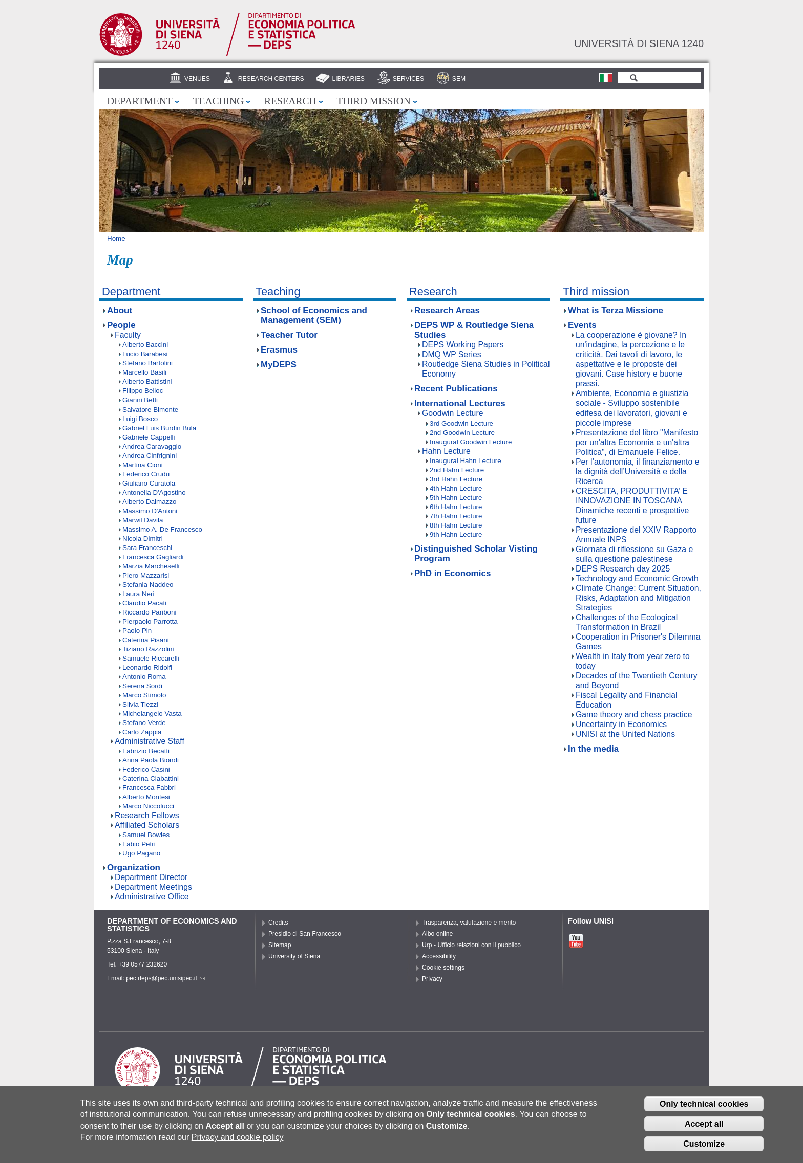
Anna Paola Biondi (150, 760)
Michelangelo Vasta (152, 713)
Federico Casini (146, 769)
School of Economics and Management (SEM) (314, 315)
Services (408, 78)
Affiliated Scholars (147, 825)
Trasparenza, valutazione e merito (469, 922)
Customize (704, 1147)
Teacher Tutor (289, 335)
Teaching (218, 101)
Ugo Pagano (141, 853)
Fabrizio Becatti (146, 751)
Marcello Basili (144, 372)
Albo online (437, 933)
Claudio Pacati (144, 603)
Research (290, 101)
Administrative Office (152, 896)
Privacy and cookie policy (238, 1140)
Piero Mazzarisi (145, 575)
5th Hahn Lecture (456, 497)
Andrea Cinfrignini (149, 455)
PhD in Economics (452, 573)
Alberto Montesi (146, 797)
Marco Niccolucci (148, 806)
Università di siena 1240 (639, 43)
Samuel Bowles (146, 835)
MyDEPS (279, 364)
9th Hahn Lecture (456, 534)
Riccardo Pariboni (149, 612)
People (121, 325)
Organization (133, 867)
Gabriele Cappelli (148, 437)
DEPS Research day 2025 (623, 568)
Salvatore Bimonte (150, 409)
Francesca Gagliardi (153, 557)
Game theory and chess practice (634, 714)
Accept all (704, 1127)
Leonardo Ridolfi (147, 667)
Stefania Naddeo (148, 584)
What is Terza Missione (615, 310)
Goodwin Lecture (452, 413)
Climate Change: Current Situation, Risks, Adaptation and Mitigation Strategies (638, 598)
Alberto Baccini (145, 344)
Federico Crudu (146, 474)
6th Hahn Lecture (456, 507)
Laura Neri (138, 594)
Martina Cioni (142, 465)
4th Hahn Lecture (456, 488)
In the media (593, 749)
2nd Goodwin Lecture (462, 432)
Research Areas (447, 310)
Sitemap (279, 945)
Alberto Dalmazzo (149, 502)
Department (140, 101)
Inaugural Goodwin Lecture (471, 442)
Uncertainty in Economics (621, 724)
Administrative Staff (149, 741)
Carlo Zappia (141, 732)
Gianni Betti (140, 400)
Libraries (348, 78)
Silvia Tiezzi (140, 704)
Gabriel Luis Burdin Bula (159, 428)
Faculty (128, 335)
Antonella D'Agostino (154, 492)
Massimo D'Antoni (149, 511)
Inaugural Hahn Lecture (465, 461)
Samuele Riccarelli (150, 658)
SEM (459, 78)
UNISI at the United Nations (625, 734)
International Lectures (459, 403)
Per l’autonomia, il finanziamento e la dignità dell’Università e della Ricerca (637, 471)
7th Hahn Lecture (456, 516)
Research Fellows (147, 815)
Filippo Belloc (142, 390)
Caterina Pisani (145, 640)
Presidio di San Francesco (304, 933)
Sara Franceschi (147, 548)
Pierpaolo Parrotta (150, 621)
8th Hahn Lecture (456, 525)
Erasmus (279, 350)
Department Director (151, 877)
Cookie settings (443, 967)
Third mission (374, 101)
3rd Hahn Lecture (456, 479)
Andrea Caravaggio (151, 446)
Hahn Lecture (446, 451)
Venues (197, 78)
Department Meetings (153, 887)
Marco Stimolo (144, 695)
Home (116, 239)
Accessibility (439, 956)
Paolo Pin (137, 630)
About (119, 310)
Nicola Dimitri (142, 538)
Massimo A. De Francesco (162, 529)
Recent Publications (456, 388)
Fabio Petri (139, 844)
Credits (278, 922)
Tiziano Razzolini (148, 649)
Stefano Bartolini (147, 363)
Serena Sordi (142, 686)
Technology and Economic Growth (637, 578)
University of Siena (294, 956)
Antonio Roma (144, 677)
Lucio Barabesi (144, 354)
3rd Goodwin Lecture (461, 423)
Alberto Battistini (147, 381)
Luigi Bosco (140, 419)
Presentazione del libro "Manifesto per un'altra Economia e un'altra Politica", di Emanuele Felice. (637, 442)
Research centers (271, 78)
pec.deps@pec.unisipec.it (165, 978)
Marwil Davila (142, 520)
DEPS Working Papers (463, 344)
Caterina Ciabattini (150, 778)
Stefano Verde (144, 723)
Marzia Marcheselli (150, 566)
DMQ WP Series (451, 354)
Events (582, 325)
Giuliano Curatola (148, 483)
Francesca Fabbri (149, 788)
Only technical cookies (704, 1107)
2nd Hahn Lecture (457, 470)
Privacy (432, 978)
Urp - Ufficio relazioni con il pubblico (471, 945)
